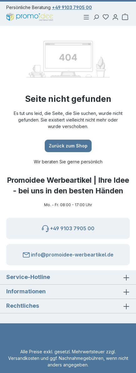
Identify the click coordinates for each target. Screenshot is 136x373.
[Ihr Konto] (115, 17)
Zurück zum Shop (68, 145)
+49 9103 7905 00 (72, 7)
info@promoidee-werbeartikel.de (68, 254)
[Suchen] (95, 17)
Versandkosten (23, 358)
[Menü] (85, 17)
